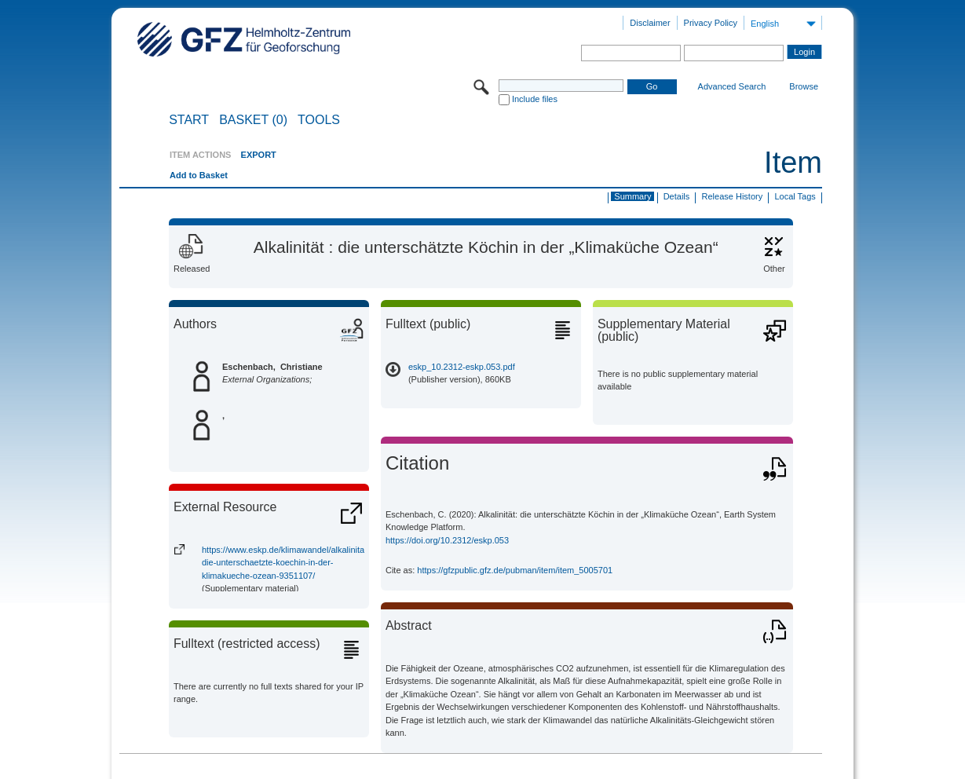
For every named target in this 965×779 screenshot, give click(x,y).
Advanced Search (732, 86)
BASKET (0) (253, 120)
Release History (732, 196)
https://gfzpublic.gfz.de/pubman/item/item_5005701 (514, 570)
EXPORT (258, 154)
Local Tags (794, 196)
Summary (632, 196)
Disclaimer (650, 22)
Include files (534, 99)
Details (676, 196)
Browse (803, 86)
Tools (319, 120)
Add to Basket (199, 175)
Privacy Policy (710, 22)
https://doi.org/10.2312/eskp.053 (447, 540)
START (189, 120)
